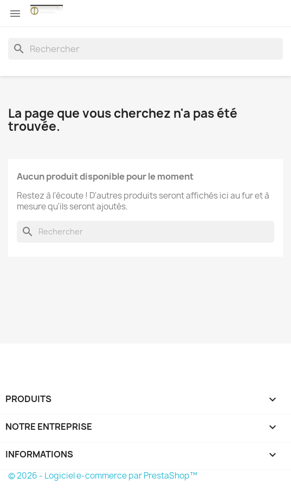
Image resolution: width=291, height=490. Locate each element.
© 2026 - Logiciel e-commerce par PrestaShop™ (102, 475)
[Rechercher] (145, 49)
